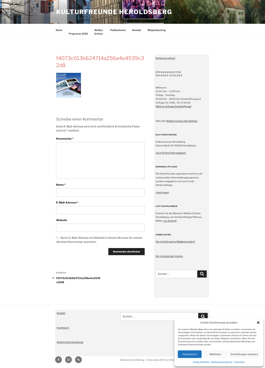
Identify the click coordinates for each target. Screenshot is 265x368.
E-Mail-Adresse (67, 202)
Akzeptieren (189, 354)
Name (61, 184)
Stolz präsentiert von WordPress (164, 359)
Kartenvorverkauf (165, 58)
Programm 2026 (78, 33)
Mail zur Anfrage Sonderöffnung (173, 106)
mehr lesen (162, 192)
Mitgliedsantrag (157, 30)
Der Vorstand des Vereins (169, 256)
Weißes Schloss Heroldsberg (181, 120)
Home (59, 30)
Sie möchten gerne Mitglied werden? (175, 241)
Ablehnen (215, 354)
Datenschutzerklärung (222, 362)
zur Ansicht (170, 220)
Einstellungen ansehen (244, 354)
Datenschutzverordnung (70, 342)
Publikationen (118, 30)
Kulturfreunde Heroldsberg (114, 12)
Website (61, 220)
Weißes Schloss (98, 32)
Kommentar (65, 138)
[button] (258, 322)
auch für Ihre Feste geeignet (171, 152)
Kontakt (136, 30)
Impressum (239, 362)
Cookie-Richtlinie (201, 362)
